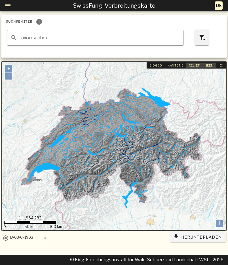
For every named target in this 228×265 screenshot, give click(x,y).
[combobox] (95, 38)
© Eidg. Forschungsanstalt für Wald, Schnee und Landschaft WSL (140, 259)
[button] (25, 237)
